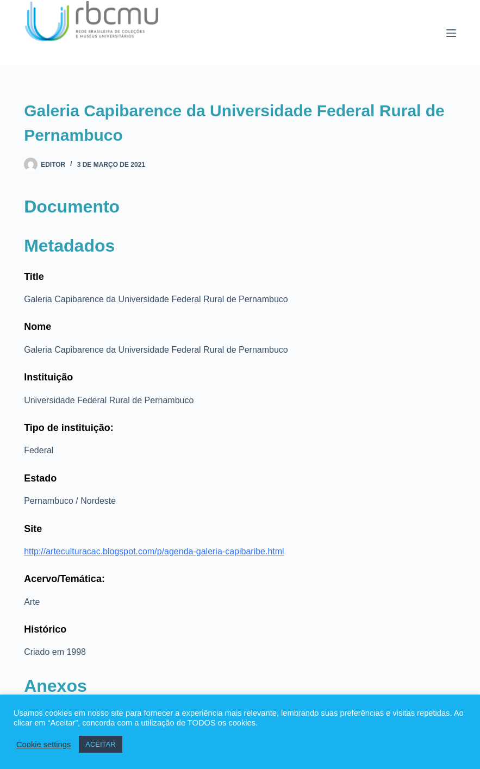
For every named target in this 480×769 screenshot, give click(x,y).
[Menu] (451, 33)
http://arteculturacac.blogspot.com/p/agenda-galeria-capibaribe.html (154, 551)
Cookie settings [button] (43, 744)
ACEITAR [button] (100, 744)
